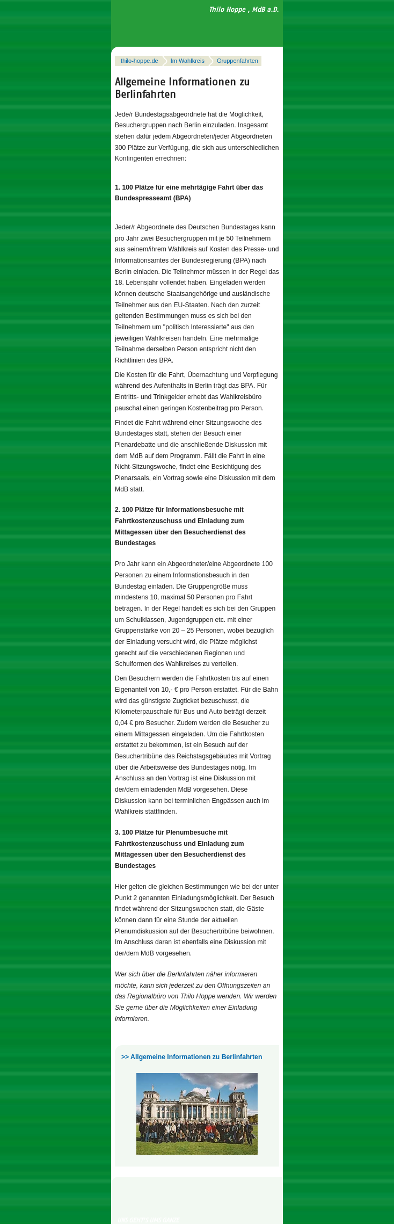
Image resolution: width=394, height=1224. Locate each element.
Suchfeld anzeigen (273, 26)
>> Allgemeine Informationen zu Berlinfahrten (191, 1057)
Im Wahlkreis (188, 60)
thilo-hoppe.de (139, 60)
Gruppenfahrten (237, 60)
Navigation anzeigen (257, 26)
